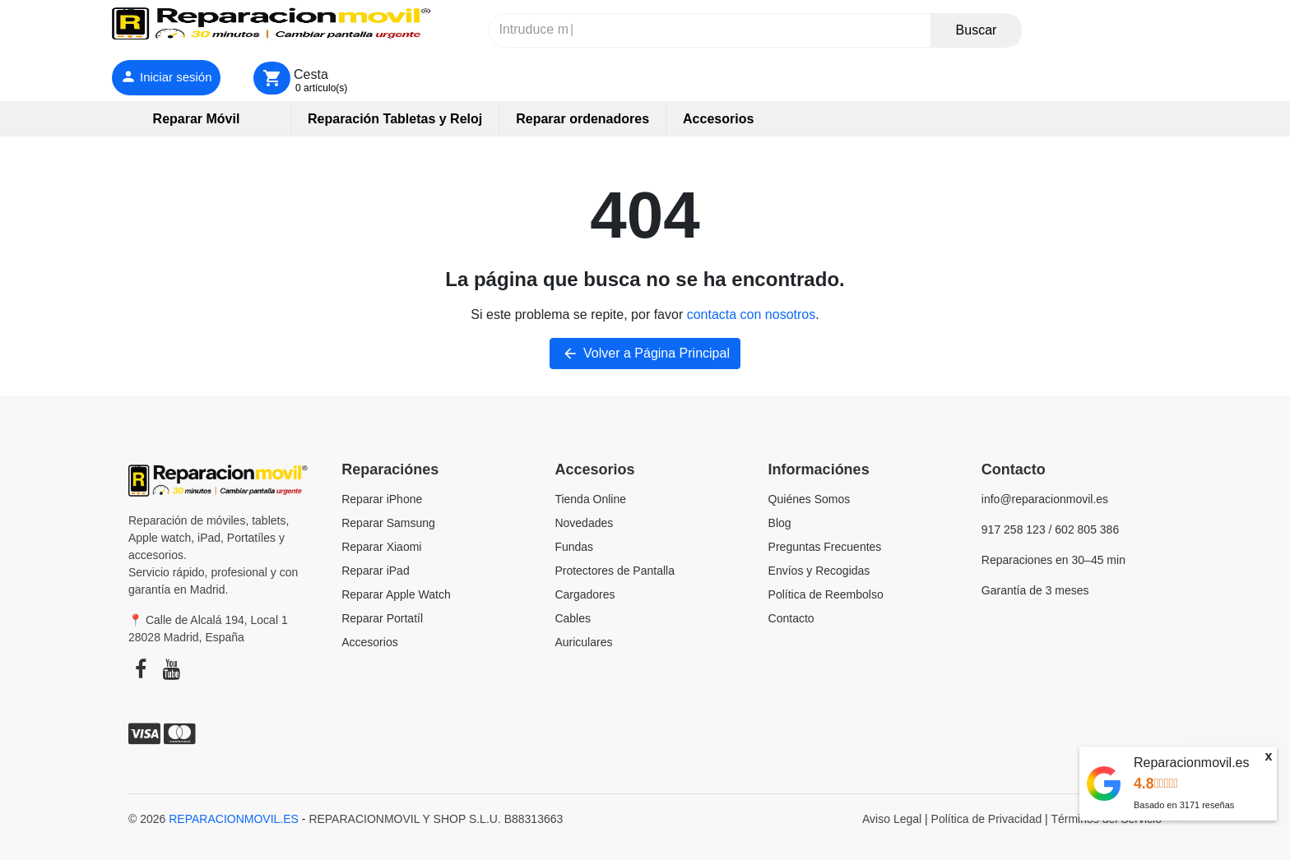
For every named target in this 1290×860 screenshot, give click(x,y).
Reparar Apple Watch (396, 594)
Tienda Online (590, 499)
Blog (779, 522)
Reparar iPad (375, 570)
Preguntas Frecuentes (825, 546)
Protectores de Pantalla (615, 570)
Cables (573, 618)
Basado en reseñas (1184, 805)
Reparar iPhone (381, 499)
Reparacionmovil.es (1192, 763)
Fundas (574, 546)
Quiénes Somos (809, 499)
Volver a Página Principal (645, 353)
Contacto (791, 618)
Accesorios (369, 642)
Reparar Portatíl (382, 618)
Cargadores (585, 594)
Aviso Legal (891, 818)
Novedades (584, 522)
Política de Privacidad (986, 818)
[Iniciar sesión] (166, 77)
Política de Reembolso (826, 594)
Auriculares (583, 642)
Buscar (976, 30)
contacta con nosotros (751, 314)
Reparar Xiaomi (381, 546)
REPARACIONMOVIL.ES (234, 818)
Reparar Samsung (388, 522)
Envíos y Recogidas (819, 570)
